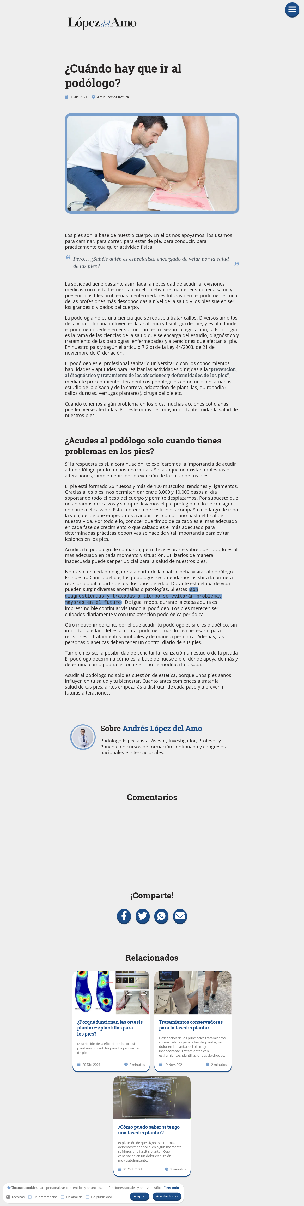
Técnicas (15, 1197)
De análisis (71, 1197)
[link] (152, 23)
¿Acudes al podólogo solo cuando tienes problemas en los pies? (143, 446)
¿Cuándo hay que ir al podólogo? (123, 75)
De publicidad (99, 1197)
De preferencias (42, 1197)
